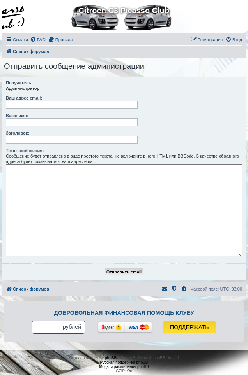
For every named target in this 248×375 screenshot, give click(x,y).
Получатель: (19, 83)
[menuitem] (38, 39)
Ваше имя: (17, 115)
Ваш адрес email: (24, 98)
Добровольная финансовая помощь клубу (124, 313)
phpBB (111, 358)
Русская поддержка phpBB (124, 362)
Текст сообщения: (25, 150)
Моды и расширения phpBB (124, 366)
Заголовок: (17, 133)
